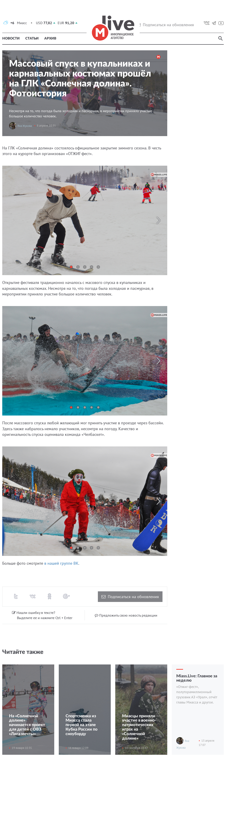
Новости (11, 38)
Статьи (32, 38)
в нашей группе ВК (61, 563)
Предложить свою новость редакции (126, 615)
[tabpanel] (84, 220)
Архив (50, 38)
